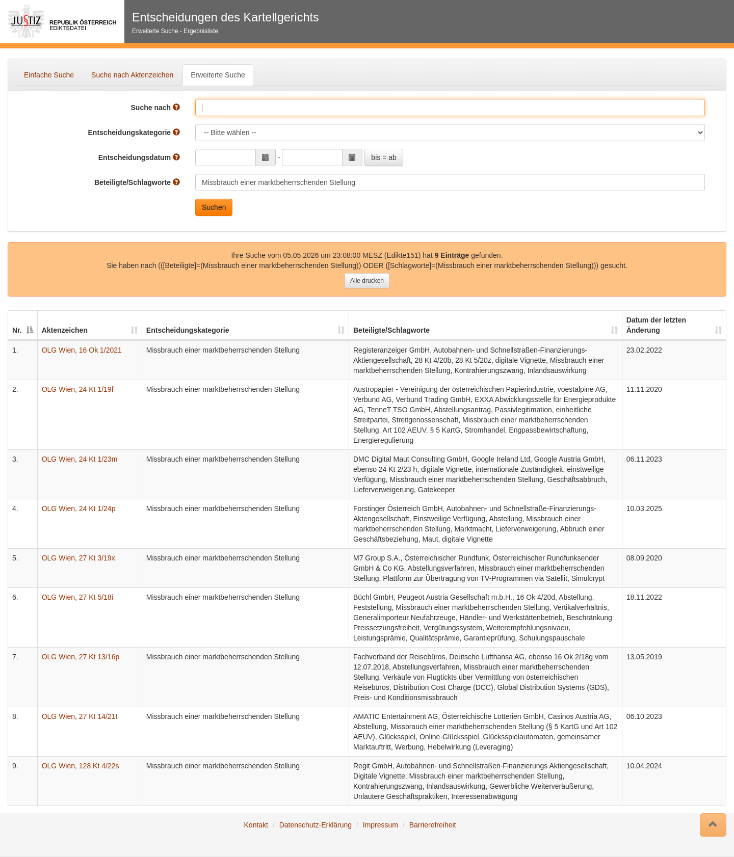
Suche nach (155, 107)
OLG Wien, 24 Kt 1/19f (78, 389)
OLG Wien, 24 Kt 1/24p (79, 508)
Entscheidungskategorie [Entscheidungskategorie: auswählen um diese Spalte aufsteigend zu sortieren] (187, 330)
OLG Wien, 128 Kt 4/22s (80, 766)
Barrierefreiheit (432, 825)
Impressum (380, 825)
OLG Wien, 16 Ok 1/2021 (82, 350)
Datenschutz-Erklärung (315, 825)
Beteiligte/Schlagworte (137, 182)
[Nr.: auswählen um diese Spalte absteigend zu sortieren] (23, 325)
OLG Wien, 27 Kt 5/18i (77, 597)
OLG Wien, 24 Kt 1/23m (80, 459)
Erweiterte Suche (218, 75)
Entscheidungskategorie (134, 132)
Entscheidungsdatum (139, 157)
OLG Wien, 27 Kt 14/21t (80, 716)
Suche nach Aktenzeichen (132, 75)
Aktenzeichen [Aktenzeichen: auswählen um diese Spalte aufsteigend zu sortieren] (65, 330)
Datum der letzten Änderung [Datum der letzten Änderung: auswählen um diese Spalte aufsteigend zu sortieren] (656, 325)
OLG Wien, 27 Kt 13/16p (81, 657)
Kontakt (256, 825)
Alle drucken (367, 280)
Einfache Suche (49, 75)
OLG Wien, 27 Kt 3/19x (78, 558)
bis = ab (383, 157)
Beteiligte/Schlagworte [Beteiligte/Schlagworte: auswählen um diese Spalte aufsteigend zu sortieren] (391, 330)
